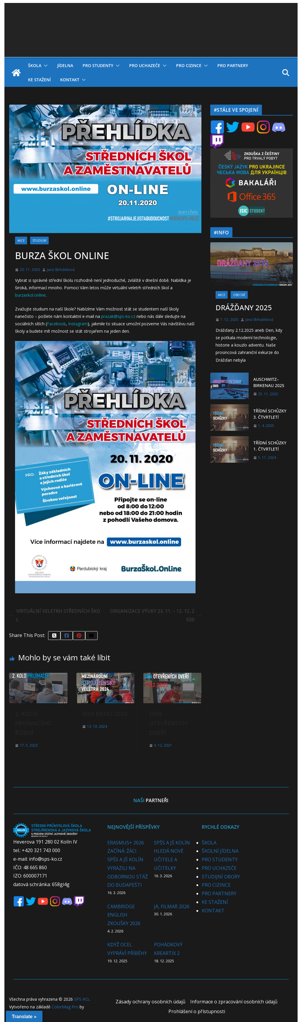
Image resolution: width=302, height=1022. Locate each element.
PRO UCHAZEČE (144, 65)
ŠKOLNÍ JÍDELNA (220, 851)
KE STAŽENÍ (39, 79)
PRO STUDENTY (98, 65)
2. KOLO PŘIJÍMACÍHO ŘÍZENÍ (33, 723)
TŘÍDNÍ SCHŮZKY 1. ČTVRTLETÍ (269, 446)
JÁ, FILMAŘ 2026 (171, 906)
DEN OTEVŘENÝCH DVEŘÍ (168, 723)
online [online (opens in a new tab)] (40, 295)
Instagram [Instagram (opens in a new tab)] (78, 323)
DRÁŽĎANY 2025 (244, 307)
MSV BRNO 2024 (104, 714)
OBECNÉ (239, 295)
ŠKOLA (34, 65)
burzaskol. (24, 295)
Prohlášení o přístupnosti (196, 1011)
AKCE (21, 240)
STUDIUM (39, 240)
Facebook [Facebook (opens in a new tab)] (56, 323)
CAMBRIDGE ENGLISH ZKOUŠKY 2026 (123, 915)
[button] (44, 65)
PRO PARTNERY (232, 65)
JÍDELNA (65, 65)
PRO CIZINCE (188, 65)
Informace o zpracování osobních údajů (234, 1001)
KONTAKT (69, 79)
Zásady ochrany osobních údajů (151, 1001)
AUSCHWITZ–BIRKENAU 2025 (268, 382)
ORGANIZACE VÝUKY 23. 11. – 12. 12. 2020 (155, 615)
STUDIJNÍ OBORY (221, 876)
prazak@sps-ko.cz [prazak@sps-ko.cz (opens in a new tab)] (118, 316)
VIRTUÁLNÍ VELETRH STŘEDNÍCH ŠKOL (54, 615)
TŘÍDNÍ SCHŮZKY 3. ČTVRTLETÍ (269, 414)
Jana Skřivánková (61, 269)
